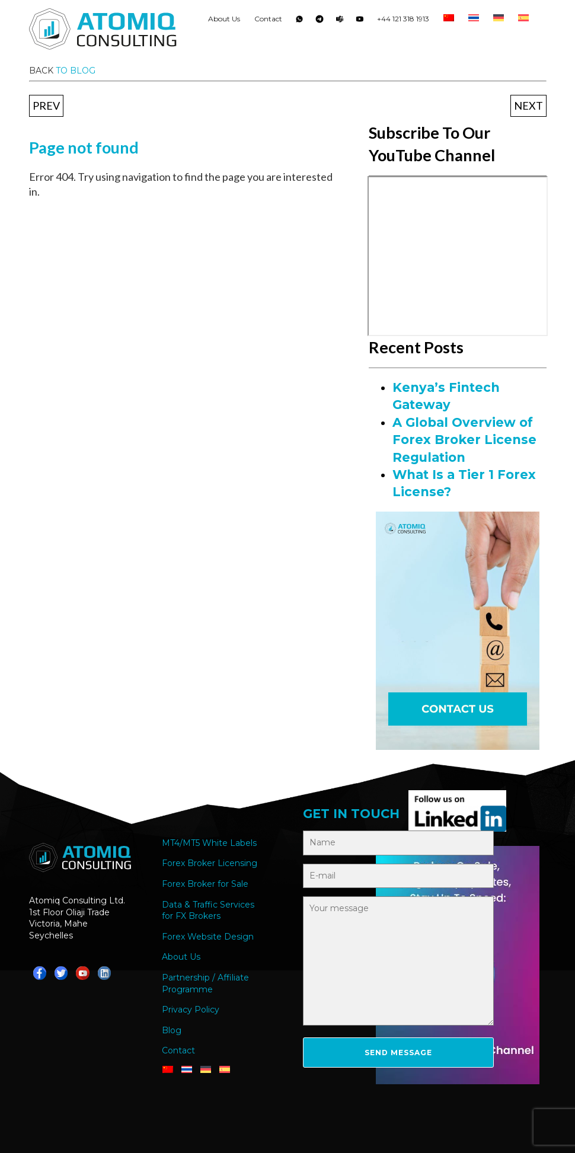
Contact (268, 18)
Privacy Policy (190, 1009)
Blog (171, 1030)
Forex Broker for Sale (205, 884)
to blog (75, 70)
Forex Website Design (208, 936)
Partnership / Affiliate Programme (205, 983)
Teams (340, 21)
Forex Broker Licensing (209, 863)
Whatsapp (299, 21)
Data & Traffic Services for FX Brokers (208, 910)
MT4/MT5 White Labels (209, 843)
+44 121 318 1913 (403, 18)
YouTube (360, 21)
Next (528, 105)
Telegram (319, 21)
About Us (224, 18)
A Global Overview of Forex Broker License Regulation (464, 440)
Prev (46, 105)
